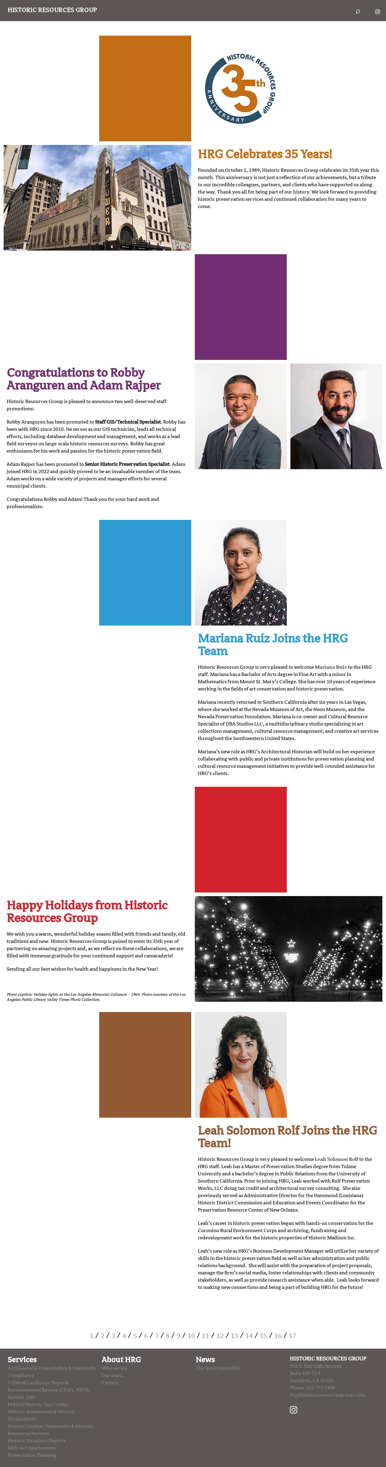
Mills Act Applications (32, 1448)
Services (22, 1360)
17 (292, 1336)
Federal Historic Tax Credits (38, 1404)
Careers (110, 1382)
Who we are (114, 1368)
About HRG (121, 1360)
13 (234, 1336)
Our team (112, 1375)
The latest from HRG (218, 1368)
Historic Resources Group (52, 10)
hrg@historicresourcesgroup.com (327, 1395)
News (205, 1360)
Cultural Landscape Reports (38, 1382)
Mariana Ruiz (331, 667)
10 (191, 1336)
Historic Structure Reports (37, 1440)
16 (278, 1336)
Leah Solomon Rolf (336, 1159)
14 (249, 1336)
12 (220, 1336)
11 (205, 1336)
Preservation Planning (32, 1455)
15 (263, 1336)
